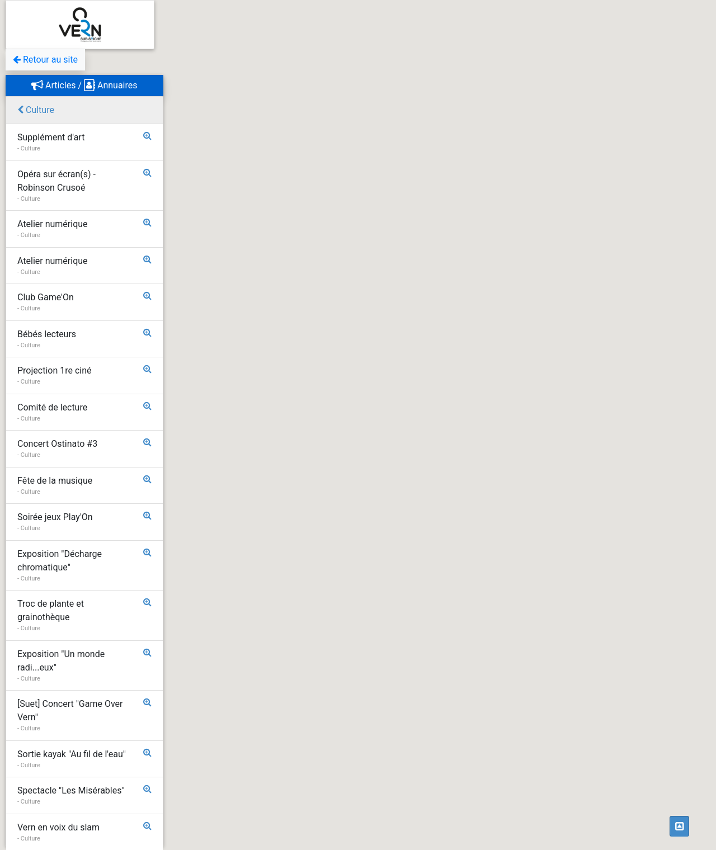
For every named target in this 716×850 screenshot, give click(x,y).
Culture (35, 110)
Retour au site (45, 59)
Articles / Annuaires (84, 85)
